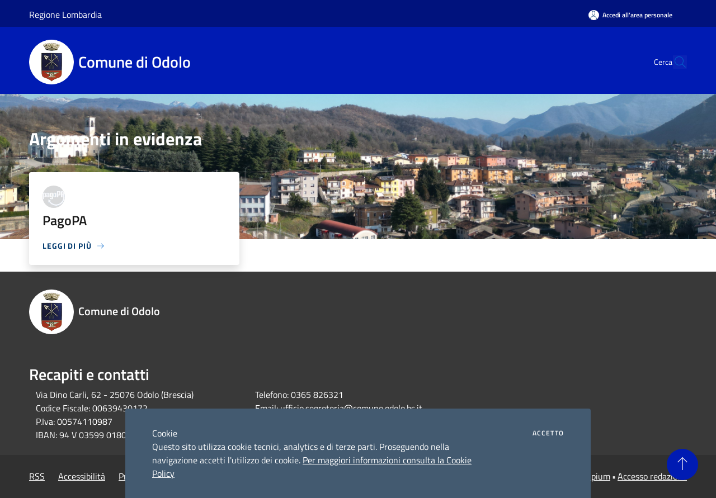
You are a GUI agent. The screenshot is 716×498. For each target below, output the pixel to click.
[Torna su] (682, 464)
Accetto (548, 433)
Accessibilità (81, 476)
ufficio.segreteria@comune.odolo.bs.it (351, 408)
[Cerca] (673, 62)
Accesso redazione (652, 476)
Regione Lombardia (65, 14)
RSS (37, 476)
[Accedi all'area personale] (630, 15)
